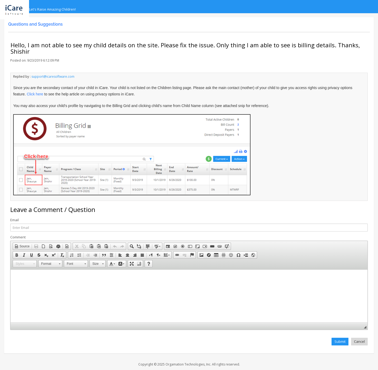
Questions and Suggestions (35, 24)
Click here (35, 94)
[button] (22, 246)
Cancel (359, 341)
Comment (18, 237)
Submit (340, 341)
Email (14, 220)
